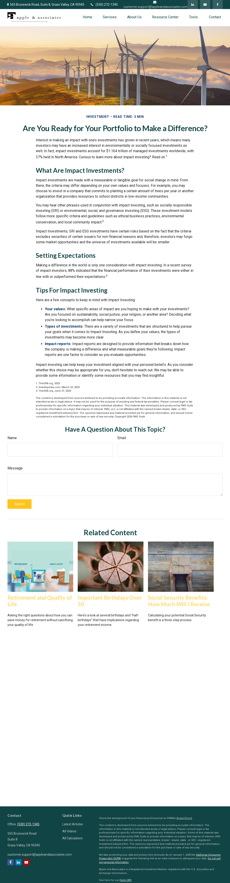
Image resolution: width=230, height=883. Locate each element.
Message (15, 468)
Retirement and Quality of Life (39, 600)
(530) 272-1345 (104, 4)
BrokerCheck (184, 818)
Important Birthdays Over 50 (110, 600)
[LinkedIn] (193, 4)
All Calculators (72, 838)
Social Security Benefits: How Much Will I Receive (179, 600)
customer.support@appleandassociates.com (39, 854)
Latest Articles (72, 824)
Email (121, 438)
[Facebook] (218, 4)
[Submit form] (19, 504)
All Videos (69, 831)
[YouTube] (205, 4)
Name (12, 438)
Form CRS (125, 880)
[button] (87, 17)
